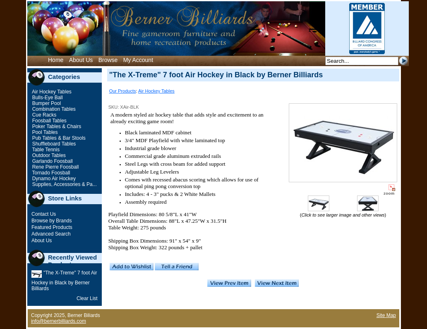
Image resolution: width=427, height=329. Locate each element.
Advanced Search (51, 234)
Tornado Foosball (50, 173)
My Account (138, 60)
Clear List (87, 298)
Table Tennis (45, 150)
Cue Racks (43, 115)
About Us (81, 60)
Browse (108, 60)
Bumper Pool (46, 103)
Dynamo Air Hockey (53, 178)
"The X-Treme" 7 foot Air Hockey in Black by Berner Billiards (64, 280)
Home (55, 60)
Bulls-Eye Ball (46, 97)
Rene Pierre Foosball (55, 167)
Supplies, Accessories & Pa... (63, 184)
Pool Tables (44, 132)
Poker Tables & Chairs (56, 126)
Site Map (386, 315)
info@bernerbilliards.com (58, 321)
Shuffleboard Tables (53, 144)
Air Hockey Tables (51, 92)
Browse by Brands (51, 221)
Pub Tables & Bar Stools (58, 138)
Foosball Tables (49, 121)
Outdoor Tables (48, 155)
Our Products (122, 90)
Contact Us (43, 214)
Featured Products (51, 227)
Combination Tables (53, 109)
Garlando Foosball (51, 161)
